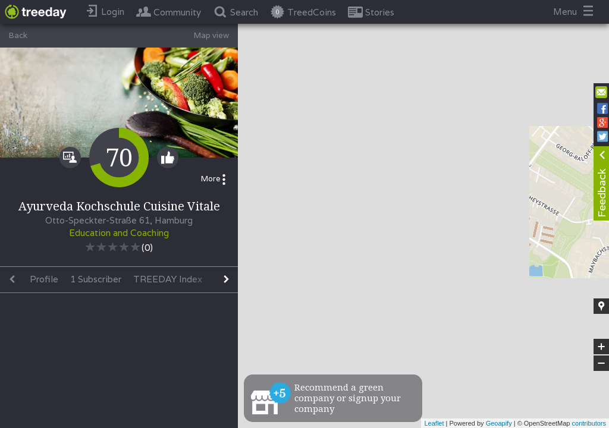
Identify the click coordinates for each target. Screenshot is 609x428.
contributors (589, 423)
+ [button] (601, 346)
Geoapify (499, 423)
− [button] (601, 363)
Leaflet (434, 423)
